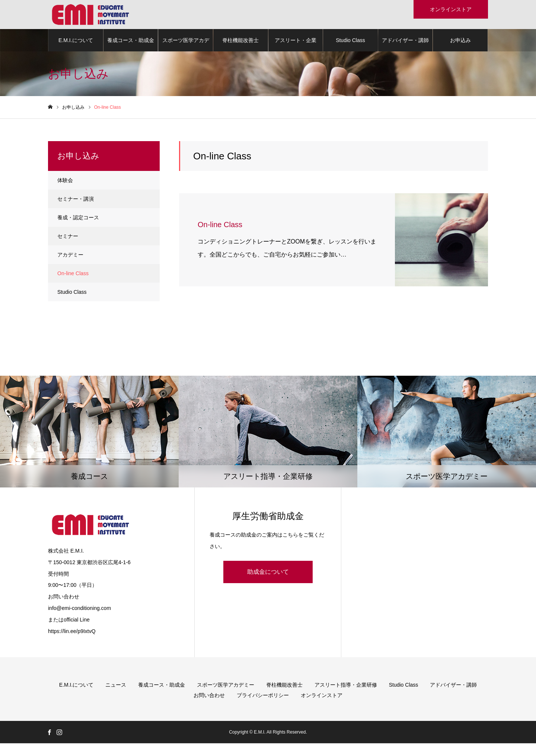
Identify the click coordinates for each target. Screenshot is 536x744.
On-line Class (73, 274)
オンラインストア (321, 696)
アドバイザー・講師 (405, 41)
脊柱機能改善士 (240, 41)
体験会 (65, 181)
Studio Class (350, 41)
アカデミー (70, 255)
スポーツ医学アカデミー (185, 45)
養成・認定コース (78, 218)
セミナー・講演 (75, 200)
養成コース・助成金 (130, 41)
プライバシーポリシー (263, 696)
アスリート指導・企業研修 (346, 686)
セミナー (67, 237)
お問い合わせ (209, 696)
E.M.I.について (75, 41)
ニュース (115, 686)
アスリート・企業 (295, 41)
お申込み (460, 41)
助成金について (268, 572)
